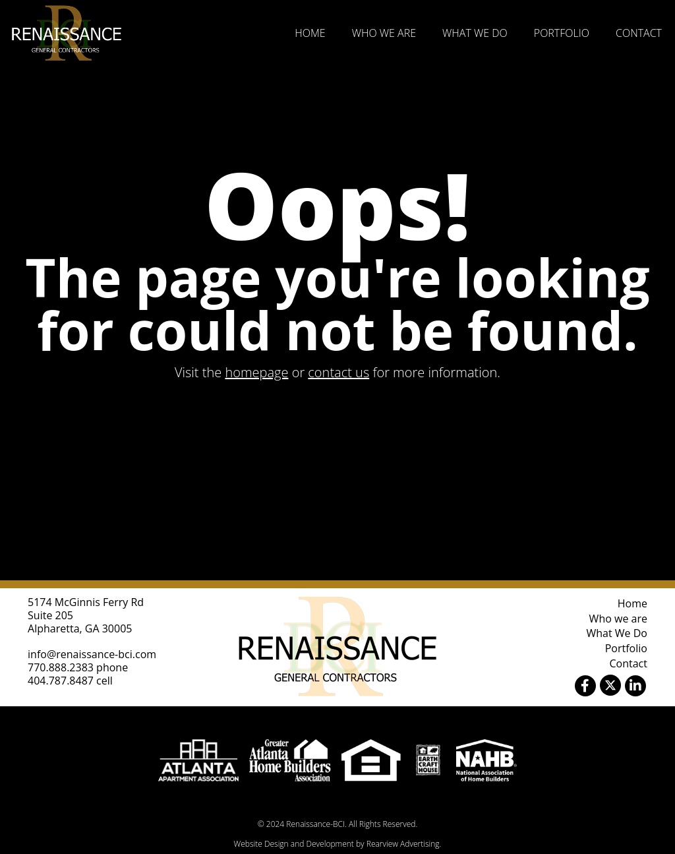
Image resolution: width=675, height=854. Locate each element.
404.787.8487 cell (70, 680)
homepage (256, 372)
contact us (338, 372)
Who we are (384, 33)
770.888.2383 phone (78, 667)
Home (310, 33)
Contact (639, 33)
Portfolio (561, 33)
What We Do (475, 33)
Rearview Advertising (403, 843)
